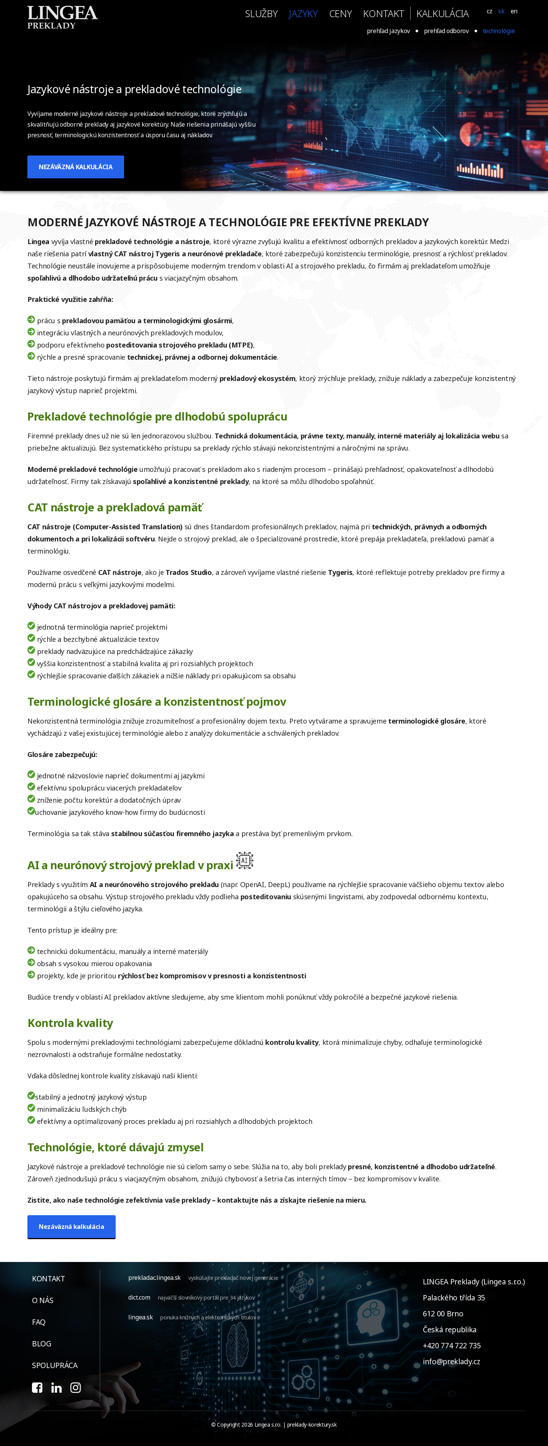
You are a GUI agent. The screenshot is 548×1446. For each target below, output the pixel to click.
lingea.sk (140, 1317)
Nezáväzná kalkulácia (71, 1226)
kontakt (384, 13)
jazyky (303, 13)
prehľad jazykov (388, 31)
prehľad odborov (446, 31)
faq (39, 1322)
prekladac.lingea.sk (154, 1277)
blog (41, 1343)
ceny (340, 13)
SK (501, 11)
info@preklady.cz (451, 1361)
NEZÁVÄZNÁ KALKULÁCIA (76, 167)
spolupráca (55, 1365)
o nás (42, 1300)
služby (261, 13)
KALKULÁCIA (442, 13)
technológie (499, 31)
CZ (489, 11)
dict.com (139, 1297)
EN (514, 11)
